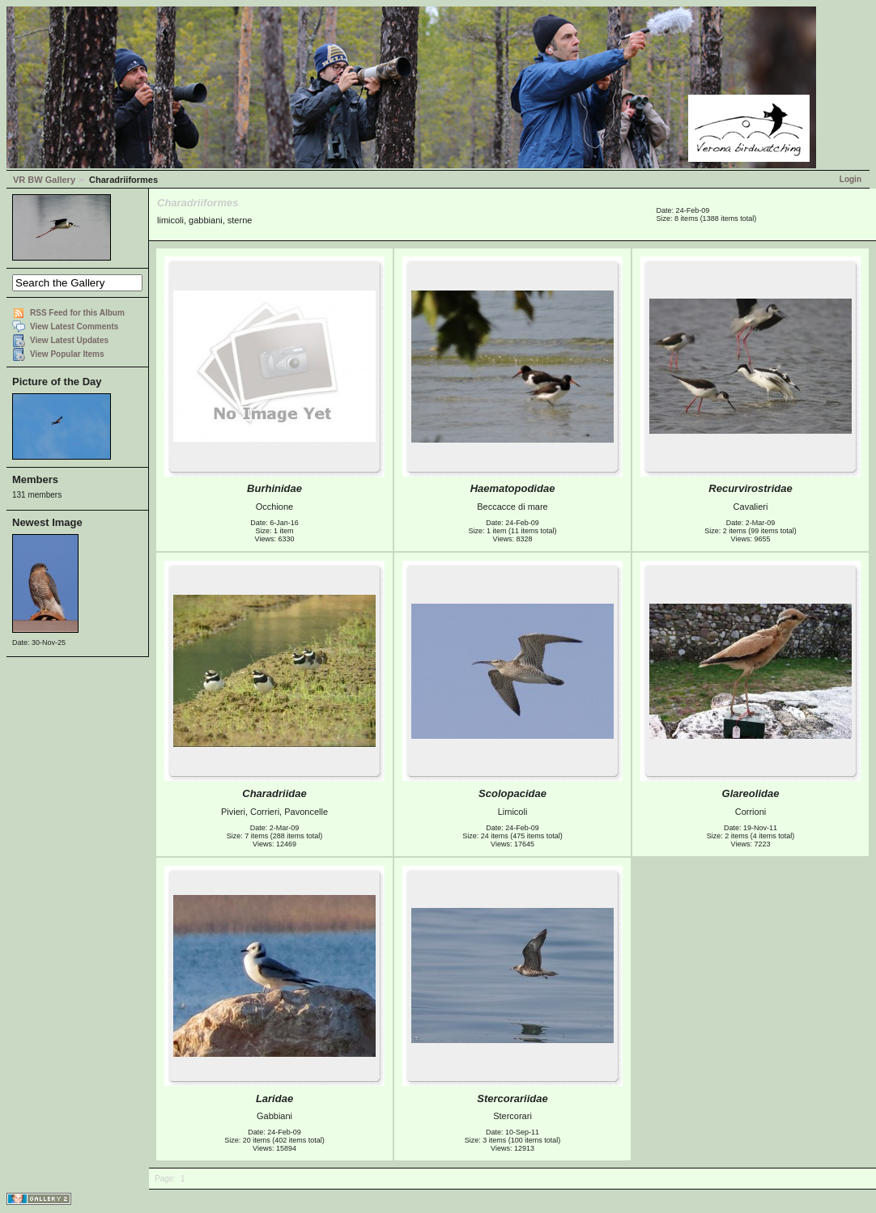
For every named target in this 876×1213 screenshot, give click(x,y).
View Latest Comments (74, 326)
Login (850, 179)
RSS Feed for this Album (77, 312)
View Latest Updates (69, 340)
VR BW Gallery (44, 179)
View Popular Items (67, 354)
